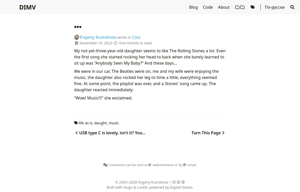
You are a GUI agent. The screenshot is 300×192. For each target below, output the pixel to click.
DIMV (27, 7)
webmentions (161, 165)
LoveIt (142, 187)
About (224, 7)
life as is (86, 122)
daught (100, 122)
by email (187, 165)
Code (208, 7)
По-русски (274, 7)
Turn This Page (209, 133)
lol (136, 37)
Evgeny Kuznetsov (153, 182)
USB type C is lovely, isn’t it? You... (110, 133)
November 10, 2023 (96, 43)
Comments (114, 165)
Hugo (127, 187)
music (114, 122)
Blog (194, 7)
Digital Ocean (181, 187)
